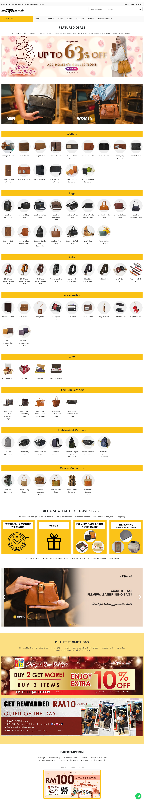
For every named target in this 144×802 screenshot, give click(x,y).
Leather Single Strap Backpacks (40, 247)
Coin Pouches (24, 321)
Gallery (80, 23)
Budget (40, 382)
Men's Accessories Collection (8, 346)
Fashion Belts (104, 283)
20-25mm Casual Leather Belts (8, 285)
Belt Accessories (120, 321)
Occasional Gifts (8, 382)
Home (37, 23)
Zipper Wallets (88, 159)
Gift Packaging (56, 382)
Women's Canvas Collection (88, 495)
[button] (4, 600)
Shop (7, 23)
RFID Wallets (56, 159)
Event (69, 23)
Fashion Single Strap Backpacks (72, 458)
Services (49, 23)
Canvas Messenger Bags (40, 495)
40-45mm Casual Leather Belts (40, 285)
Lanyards (40, 321)
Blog (60, 23)
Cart (126, 8)
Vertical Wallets (40, 183)
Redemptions (105, 23)
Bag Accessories (136, 321)
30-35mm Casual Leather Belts (24, 285)
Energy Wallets (8, 159)
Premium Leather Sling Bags (24, 417)
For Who (24, 382)
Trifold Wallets (24, 183)
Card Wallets (136, 159)
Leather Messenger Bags (56, 221)
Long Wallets (40, 159)
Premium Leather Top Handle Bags (40, 417)
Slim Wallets (104, 159)
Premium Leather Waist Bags (72, 417)
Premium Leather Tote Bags (56, 417)
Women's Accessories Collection (24, 346)
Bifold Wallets (24, 159)
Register (139, 8)
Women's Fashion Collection (104, 458)
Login (132, 8)
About (91, 23)
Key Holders (104, 321)
